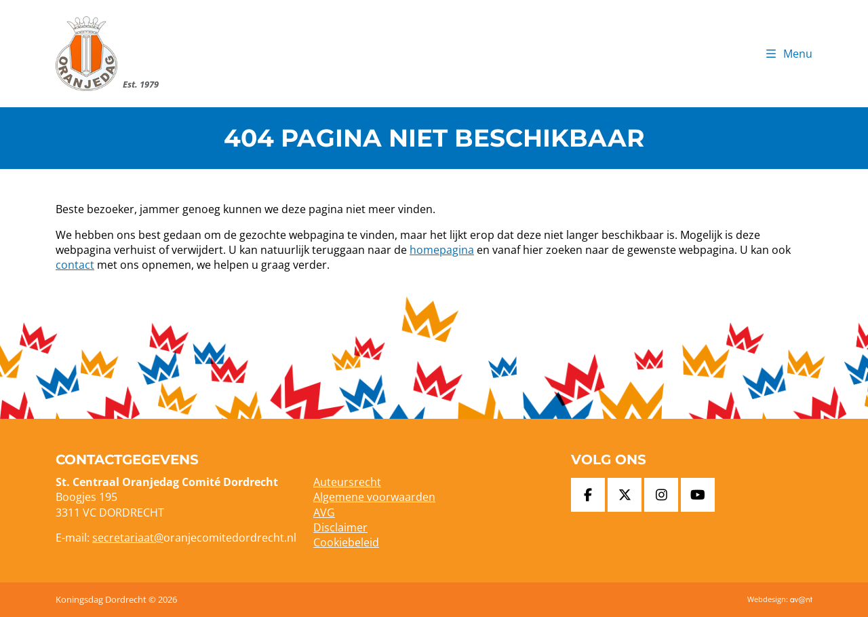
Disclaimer (340, 527)
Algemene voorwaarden (374, 496)
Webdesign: (779, 599)
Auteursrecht (347, 481)
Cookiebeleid (346, 542)
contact (75, 264)
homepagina (442, 249)
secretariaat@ (127, 537)
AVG (324, 512)
